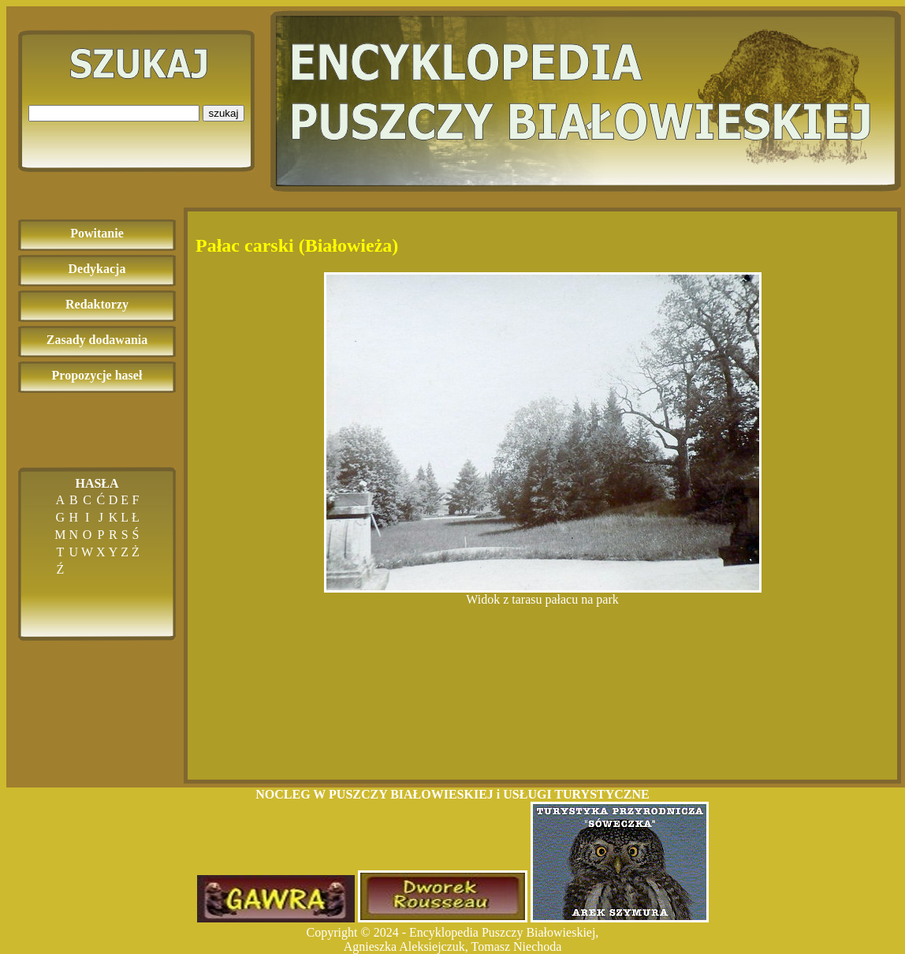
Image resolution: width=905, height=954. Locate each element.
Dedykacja (97, 268)
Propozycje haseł (97, 375)
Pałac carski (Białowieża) (297, 245)
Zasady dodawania (97, 339)
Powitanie (97, 233)
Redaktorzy (96, 304)
